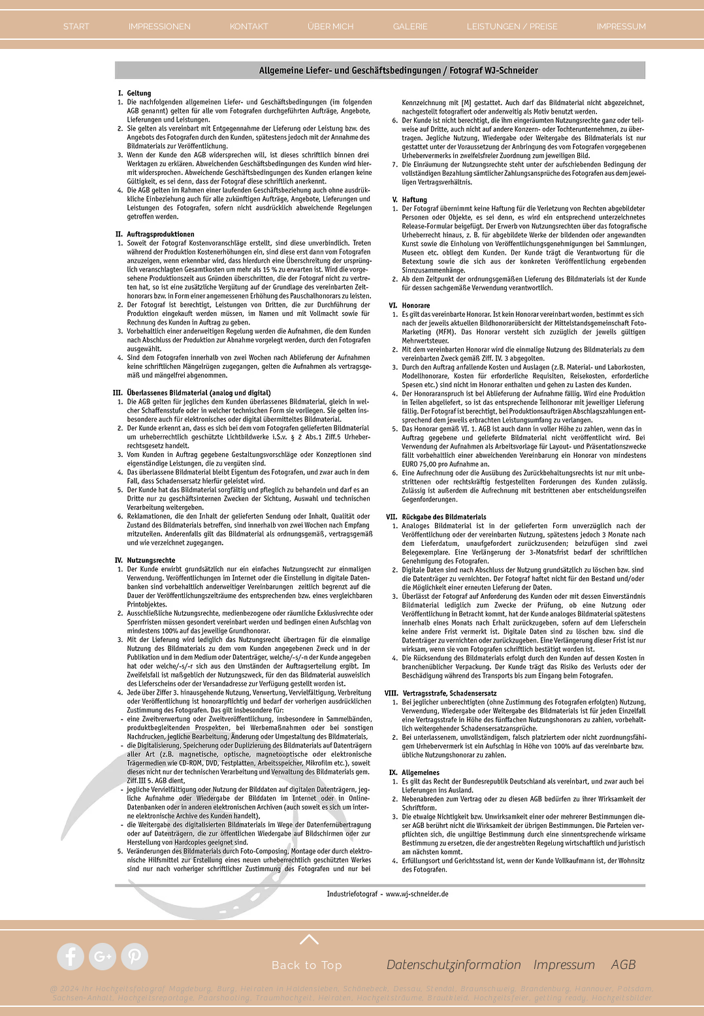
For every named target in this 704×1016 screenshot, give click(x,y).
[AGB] (622, 964)
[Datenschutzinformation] (453, 964)
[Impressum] (564, 964)
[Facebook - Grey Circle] (70, 956)
